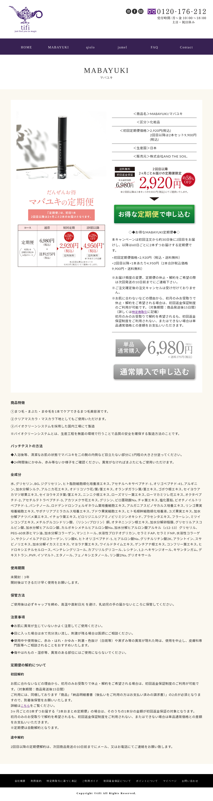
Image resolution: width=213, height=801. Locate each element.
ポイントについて (155, 778)
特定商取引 (140, 309)
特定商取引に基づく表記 (58, 778)
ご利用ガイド (90, 778)
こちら (26, 703)
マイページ (181, 778)
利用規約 (29, 778)
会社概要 (11, 778)
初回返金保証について (121, 778)
